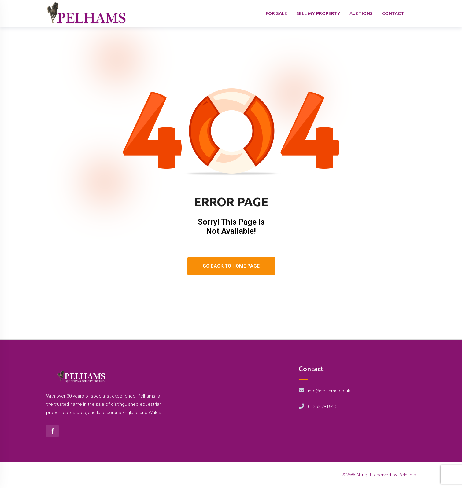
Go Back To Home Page (231, 266)
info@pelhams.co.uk (329, 391)
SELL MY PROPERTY (318, 13)
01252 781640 (322, 406)
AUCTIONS (361, 13)
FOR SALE (276, 13)
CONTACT (393, 13)
